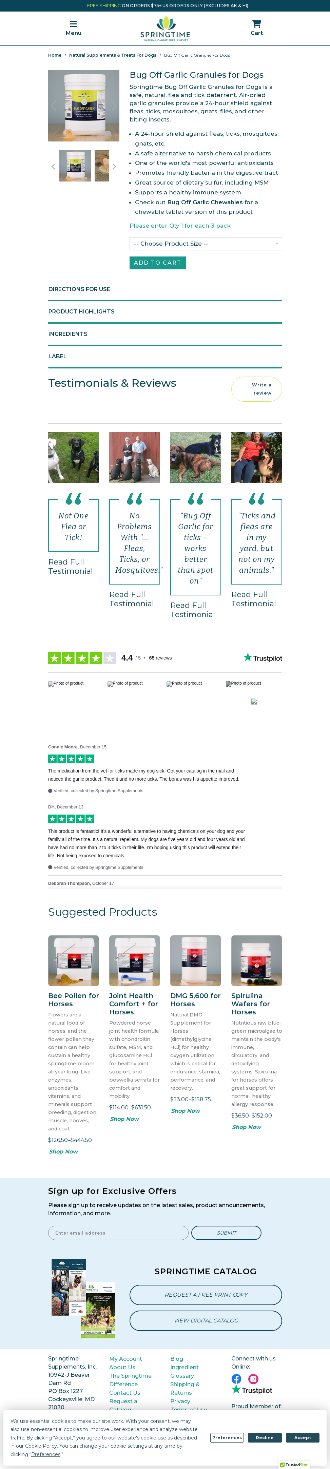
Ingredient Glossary (184, 1371)
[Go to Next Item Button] (114, 166)
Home (54, 55)
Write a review (262, 389)
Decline (265, 1437)
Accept (302, 1437)
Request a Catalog (123, 1405)
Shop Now (63, 1151)
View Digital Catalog (206, 1320)
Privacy (180, 1401)
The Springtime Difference (130, 1380)
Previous (53, 105)
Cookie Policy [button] (41, 1446)
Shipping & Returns (185, 1388)
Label (57, 356)
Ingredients (68, 334)
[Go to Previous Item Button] (53, 166)
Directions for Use (79, 289)
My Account (125, 1359)
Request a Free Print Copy (205, 1295)
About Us (122, 1367)
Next (114, 105)
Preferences (227, 1437)
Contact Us (124, 1393)
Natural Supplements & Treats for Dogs (112, 55)
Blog (176, 1359)
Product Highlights (81, 311)
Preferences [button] (45, 1454)
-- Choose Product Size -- (171, 243)
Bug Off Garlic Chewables (205, 202)
